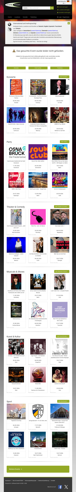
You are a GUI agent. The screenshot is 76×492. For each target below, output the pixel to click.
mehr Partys (64, 141)
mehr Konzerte (64, 76)
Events (10, 17)
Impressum (8, 480)
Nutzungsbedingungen (30, 480)
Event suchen (38, 68)
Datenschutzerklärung (43, 480)
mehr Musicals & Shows (61, 271)
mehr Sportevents (63, 401)
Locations (17, 17)
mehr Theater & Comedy (61, 206)
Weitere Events (15, 469)
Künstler (25, 17)
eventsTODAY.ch (23, 33)
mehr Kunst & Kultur (62, 336)
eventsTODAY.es (41, 33)
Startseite (16, 68)
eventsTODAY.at (52, 30)
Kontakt (53, 480)
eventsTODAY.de (36, 30)
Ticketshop (33, 17)
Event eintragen (62, 7)
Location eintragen (63, 9)
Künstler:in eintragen (63, 12)
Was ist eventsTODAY (18, 480)
